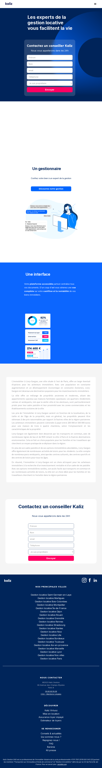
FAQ (51, 743)
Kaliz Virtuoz (51, 710)
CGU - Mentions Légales (51, 694)
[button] (95, 4)
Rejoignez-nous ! (51, 740)
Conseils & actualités (51, 733)
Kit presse (51, 750)
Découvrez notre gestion (51, 188)
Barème (51, 747)
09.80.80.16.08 (51, 691)
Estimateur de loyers (51, 720)
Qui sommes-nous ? (51, 737)
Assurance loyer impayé (51, 717)
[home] (8, 3)
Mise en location (51, 713)
